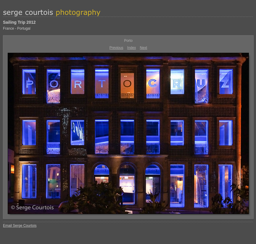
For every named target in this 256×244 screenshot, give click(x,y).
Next (143, 48)
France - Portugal (16, 28)
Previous (116, 48)
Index (131, 48)
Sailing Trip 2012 (19, 22)
